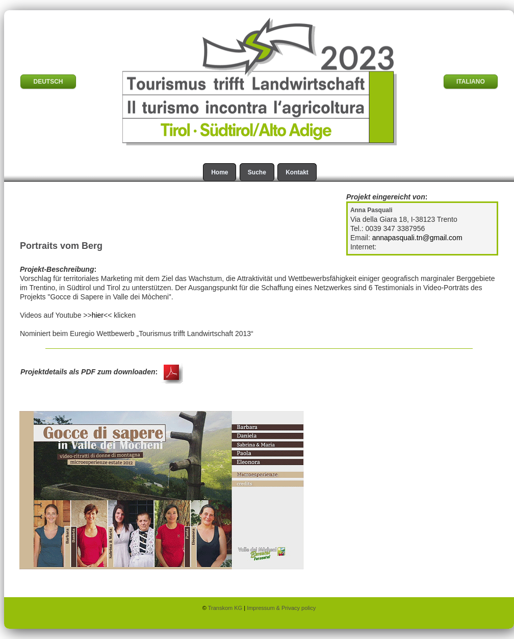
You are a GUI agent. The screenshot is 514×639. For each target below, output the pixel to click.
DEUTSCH (48, 81)
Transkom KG (226, 608)
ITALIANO (470, 81)
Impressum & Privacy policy (281, 608)
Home (219, 172)
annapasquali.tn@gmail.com (417, 238)
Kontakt (297, 172)
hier (98, 315)
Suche (257, 172)
